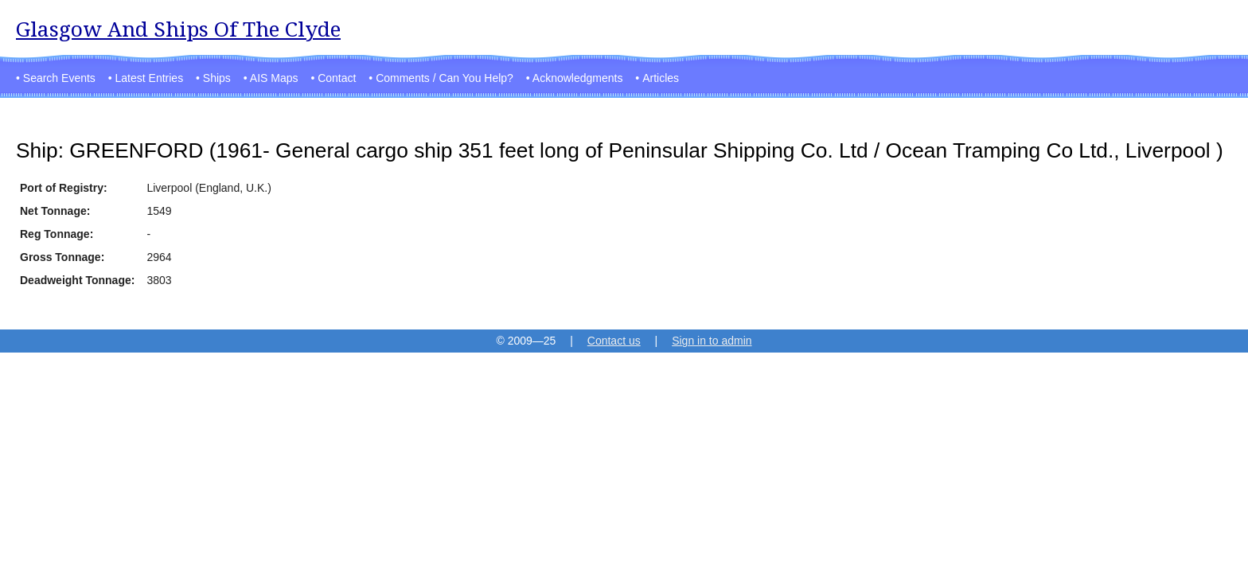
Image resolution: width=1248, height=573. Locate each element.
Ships (217, 78)
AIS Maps (274, 78)
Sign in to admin (711, 340)
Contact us (614, 340)
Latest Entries (149, 78)
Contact (337, 78)
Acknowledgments (577, 78)
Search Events (59, 78)
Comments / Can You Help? (444, 78)
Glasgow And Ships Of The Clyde (178, 29)
